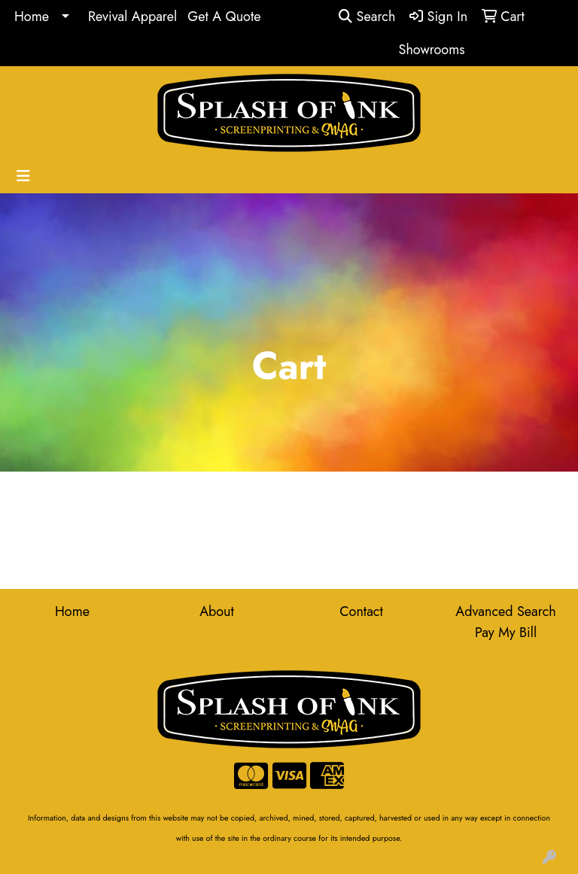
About (216, 611)
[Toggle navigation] (23, 176)
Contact (361, 611)
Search (367, 16)
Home (31, 16)
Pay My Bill (506, 632)
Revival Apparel (132, 16)
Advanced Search (505, 611)
